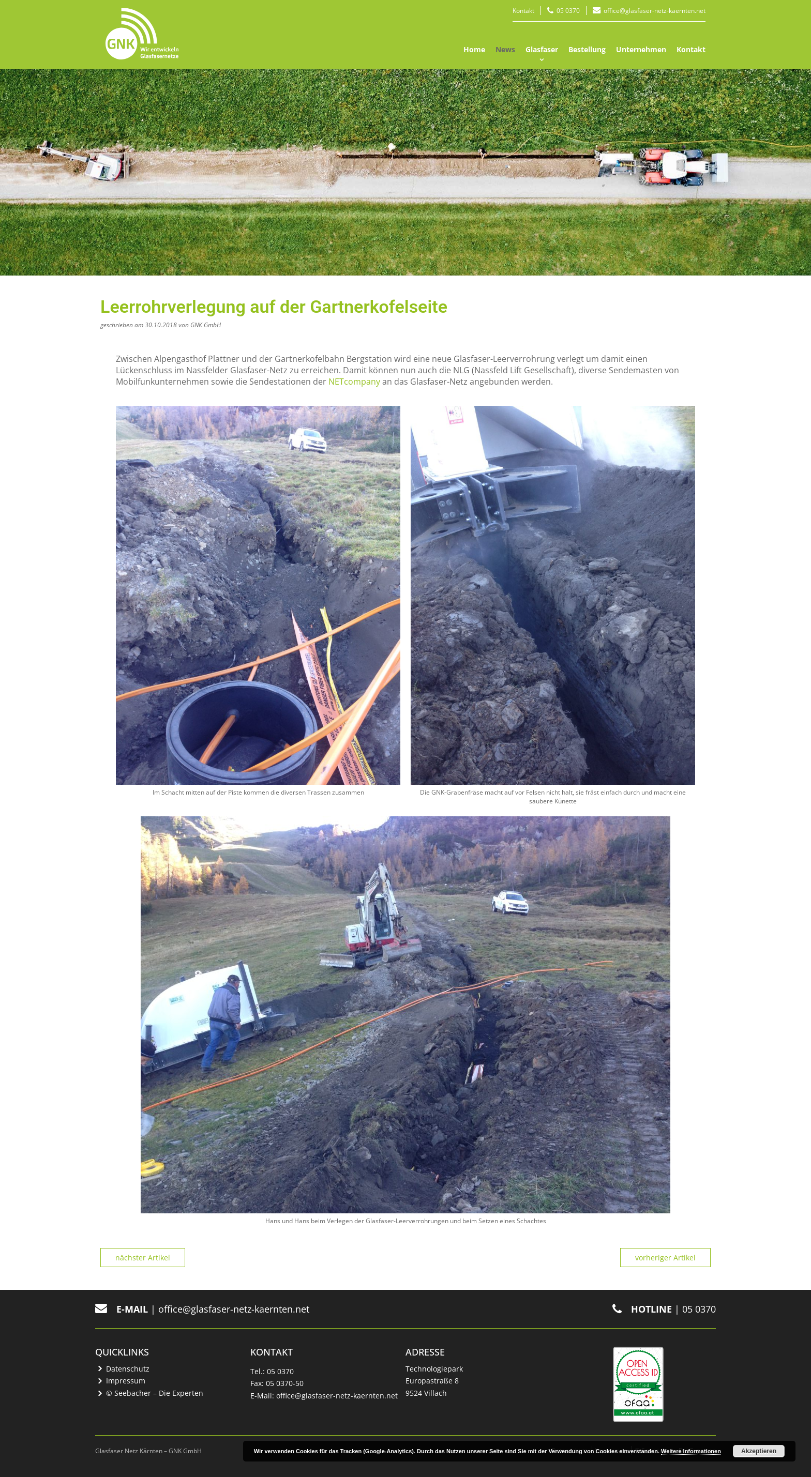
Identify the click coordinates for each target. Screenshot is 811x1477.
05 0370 (568, 10)
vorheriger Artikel (665, 1257)
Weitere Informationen (691, 1451)
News (505, 49)
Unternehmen (641, 49)
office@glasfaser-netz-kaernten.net (654, 10)
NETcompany (354, 381)
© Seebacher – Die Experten (154, 1393)
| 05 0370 (664, 1309)
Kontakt (523, 10)
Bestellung (587, 49)
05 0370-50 (285, 1383)
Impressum (125, 1380)
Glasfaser (541, 49)
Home (474, 49)
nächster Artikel (142, 1257)
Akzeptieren (758, 1451)
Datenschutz (127, 1369)
